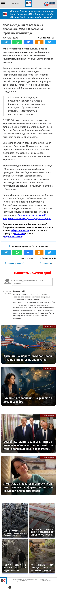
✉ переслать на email (14, 263)
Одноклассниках (13, 236)
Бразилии (22, 14)
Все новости (45, 263)
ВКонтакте (19, 233)
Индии (50, 11)
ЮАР (30, 14)
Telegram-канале (20, 230)
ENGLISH (15, 3)
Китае (13, 14)
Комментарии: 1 (46, 37)
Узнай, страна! (48, 415)
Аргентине (40, 14)
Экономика (49, 326)
